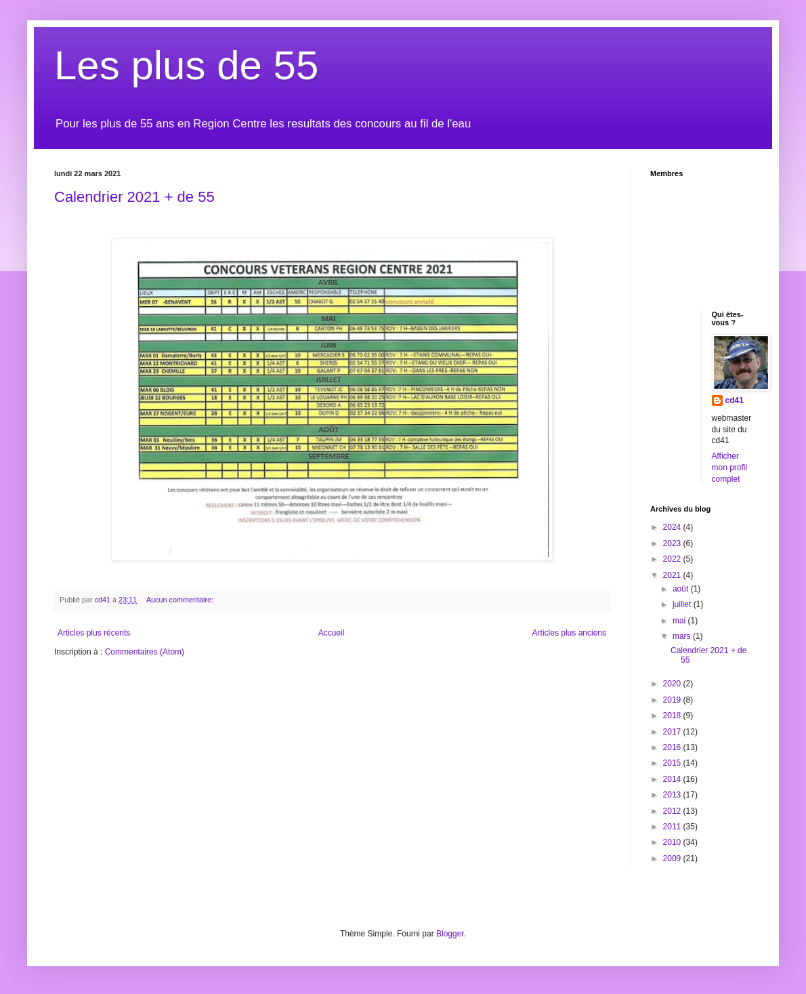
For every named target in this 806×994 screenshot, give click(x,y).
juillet (683, 604)
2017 (673, 732)
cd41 (734, 400)
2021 (673, 575)
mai (680, 620)
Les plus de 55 (186, 65)
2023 (673, 543)
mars (683, 636)
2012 (673, 811)
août (682, 589)
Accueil (331, 633)
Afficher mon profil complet (730, 467)
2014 (673, 779)
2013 (673, 795)
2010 (673, 842)
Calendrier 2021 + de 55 (134, 196)
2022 (673, 559)
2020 (673, 683)
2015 (673, 763)
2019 (673, 700)
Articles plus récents (94, 633)
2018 (673, 715)
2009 (673, 858)
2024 (673, 527)
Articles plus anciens (569, 633)
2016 (673, 747)
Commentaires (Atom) (144, 652)
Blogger (450, 933)
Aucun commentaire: (180, 600)
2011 (673, 826)
